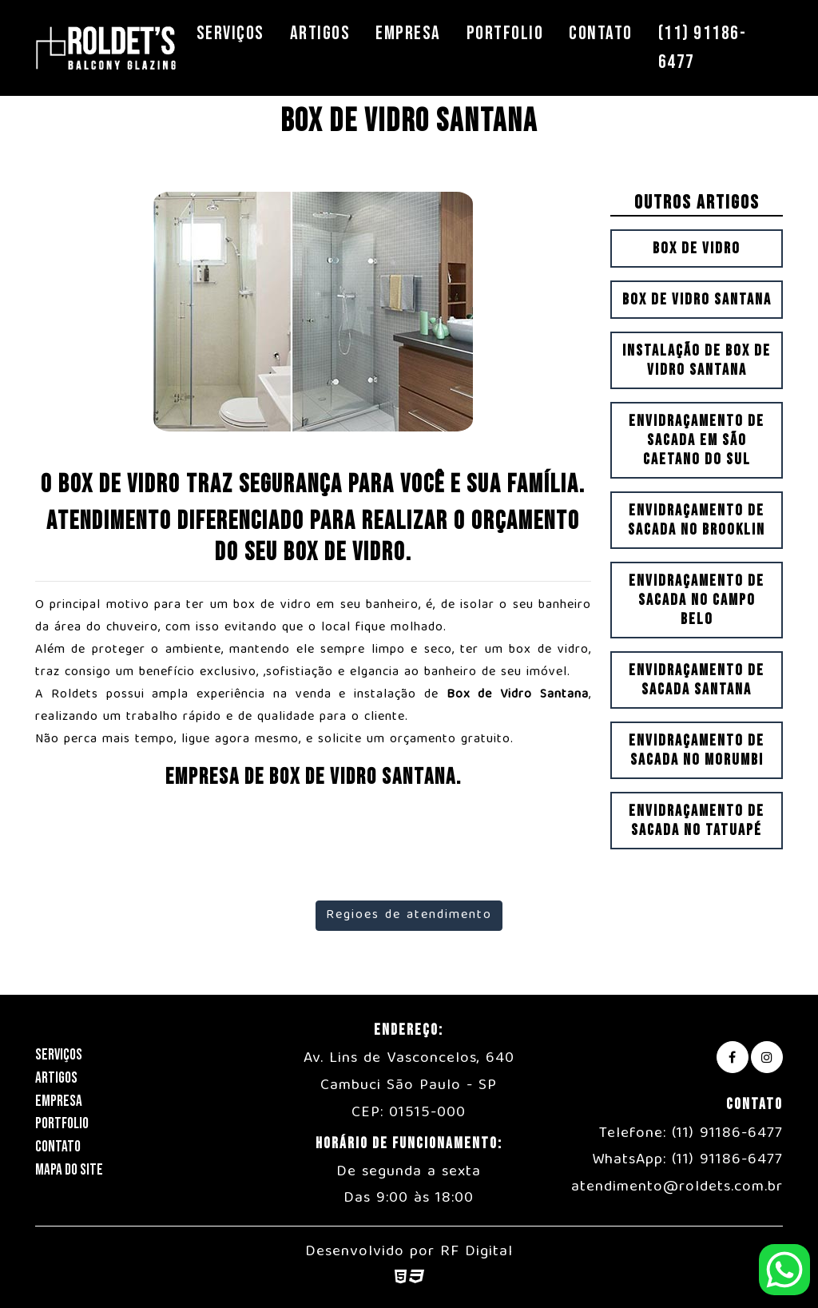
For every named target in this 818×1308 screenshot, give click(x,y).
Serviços (230, 33)
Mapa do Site (69, 1170)
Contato (601, 33)
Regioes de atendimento (409, 915)
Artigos (320, 33)
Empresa (408, 33)
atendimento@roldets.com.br (677, 1187)
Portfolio (505, 33)
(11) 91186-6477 (702, 48)
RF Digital (476, 1252)
